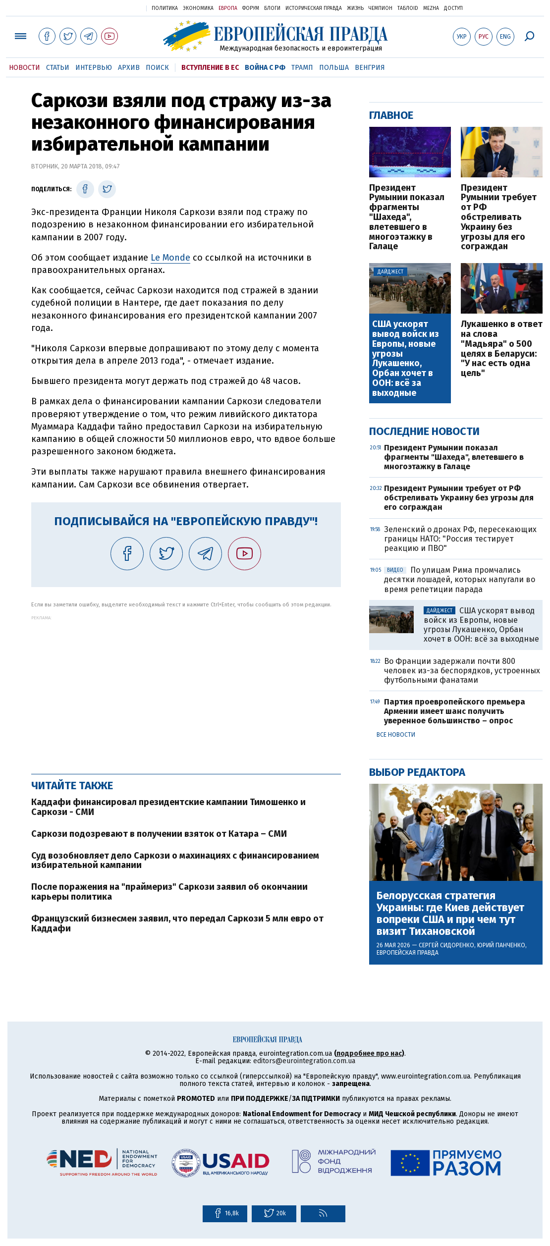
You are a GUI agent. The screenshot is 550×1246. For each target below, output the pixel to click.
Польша (334, 67)
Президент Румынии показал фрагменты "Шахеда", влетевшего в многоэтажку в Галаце (406, 217)
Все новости (396, 734)
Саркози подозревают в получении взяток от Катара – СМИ (159, 833)
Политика (165, 8)
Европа (228, 8)
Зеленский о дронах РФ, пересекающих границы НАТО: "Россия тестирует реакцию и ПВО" (460, 539)
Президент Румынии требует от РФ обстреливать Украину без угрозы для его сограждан (499, 217)
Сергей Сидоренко (446, 945)
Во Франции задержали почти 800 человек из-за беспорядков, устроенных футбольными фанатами (462, 670)
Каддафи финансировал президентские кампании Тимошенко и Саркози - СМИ (168, 807)
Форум (250, 8)
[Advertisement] (186, 689)
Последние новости (424, 431)
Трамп (302, 67)
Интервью (93, 67)
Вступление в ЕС (210, 67)
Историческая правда (313, 8)
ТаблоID (407, 8)
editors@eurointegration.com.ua (304, 1061)
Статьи (57, 67)
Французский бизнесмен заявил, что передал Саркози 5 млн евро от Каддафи (177, 923)
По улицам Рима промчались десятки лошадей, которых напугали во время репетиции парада (459, 579)
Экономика (198, 8)
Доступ (453, 8)
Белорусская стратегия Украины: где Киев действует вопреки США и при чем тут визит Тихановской (450, 914)
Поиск (157, 67)
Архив (129, 67)
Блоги (272, 8)
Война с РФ (265, 67)
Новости (24, 67)
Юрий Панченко (501, 945)
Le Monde (170, 257)
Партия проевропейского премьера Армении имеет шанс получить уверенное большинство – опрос (454, 711)
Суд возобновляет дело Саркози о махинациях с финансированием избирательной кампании (175, 860)
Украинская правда (114, 7)
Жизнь (355, 8)
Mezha (431, 8)
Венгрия (370, 67)
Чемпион (380, 8)
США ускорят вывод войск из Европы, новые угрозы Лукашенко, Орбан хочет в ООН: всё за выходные (405, 359)
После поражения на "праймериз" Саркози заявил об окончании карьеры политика (169, 891)
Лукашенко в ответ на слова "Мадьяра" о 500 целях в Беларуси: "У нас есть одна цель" (502, 349)
